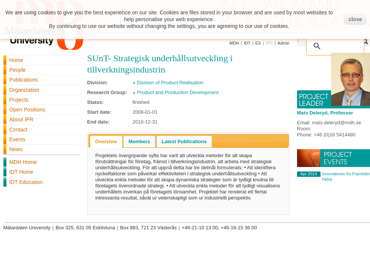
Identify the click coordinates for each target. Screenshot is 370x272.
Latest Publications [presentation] (184, 141)
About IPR (21, 119)
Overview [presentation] (106, 141)
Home (16, 60)
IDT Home (21, 172)
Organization (24, 90)
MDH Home (23, 162)
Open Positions (27, 110)
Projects (19, 100)
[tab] (106, 142)
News (16, 149)
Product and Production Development (178, 92)
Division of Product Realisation (170, 82)
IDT (247, 43)
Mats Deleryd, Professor (325, 113)
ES (258, 43)
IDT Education (26, 182)
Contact (18, 130)
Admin (283, 43)
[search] (327, 41)
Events (17, 139)
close (355, 19)
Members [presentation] (139, 141)
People (17, 70)
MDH (234, 43)
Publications (23, 80)
